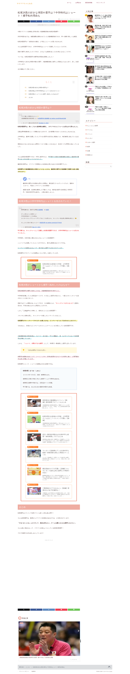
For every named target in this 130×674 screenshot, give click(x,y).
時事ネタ (90, 155)
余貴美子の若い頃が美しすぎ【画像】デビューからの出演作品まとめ (103, 98)
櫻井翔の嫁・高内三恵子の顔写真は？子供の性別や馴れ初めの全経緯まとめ (103, 27)
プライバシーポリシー (24, 672)
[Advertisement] (49, 554)
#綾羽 (47, 209)
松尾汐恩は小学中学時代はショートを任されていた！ (45, 91)
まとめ (31, 97)
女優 (88, 151)
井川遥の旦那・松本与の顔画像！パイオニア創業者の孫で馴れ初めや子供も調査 (103, 78)
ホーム (69, 2)
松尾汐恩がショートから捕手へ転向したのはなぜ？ (44, 94)
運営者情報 (88, 2)
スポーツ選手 (91, 142)
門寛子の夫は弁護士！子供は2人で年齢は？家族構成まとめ (103, 87)
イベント (90, 134)
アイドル (90, 130)
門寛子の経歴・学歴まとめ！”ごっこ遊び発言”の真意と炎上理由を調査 (103, 108)
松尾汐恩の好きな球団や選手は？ (39, 87)
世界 (88, 146)
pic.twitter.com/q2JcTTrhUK (54, 222)
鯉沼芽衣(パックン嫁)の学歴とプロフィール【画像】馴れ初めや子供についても (103, 17)
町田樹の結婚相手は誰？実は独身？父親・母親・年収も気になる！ (103, 57)
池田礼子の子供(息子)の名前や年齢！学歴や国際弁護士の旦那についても (103, 37)
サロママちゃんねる (25, 3)
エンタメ (90, 138)
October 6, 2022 (44, 123)
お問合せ (78, 2)
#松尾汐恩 (42, 222)
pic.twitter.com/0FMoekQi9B (57, 118)
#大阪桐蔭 (46, 118)
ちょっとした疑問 (92, 125)
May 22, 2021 (36, 227)
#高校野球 (41, 118)
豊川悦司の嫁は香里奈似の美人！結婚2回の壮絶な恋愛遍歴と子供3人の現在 (103, 68)
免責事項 (34, 672)
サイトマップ (101, 2)
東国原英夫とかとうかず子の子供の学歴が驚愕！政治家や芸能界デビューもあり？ (103, 47)
